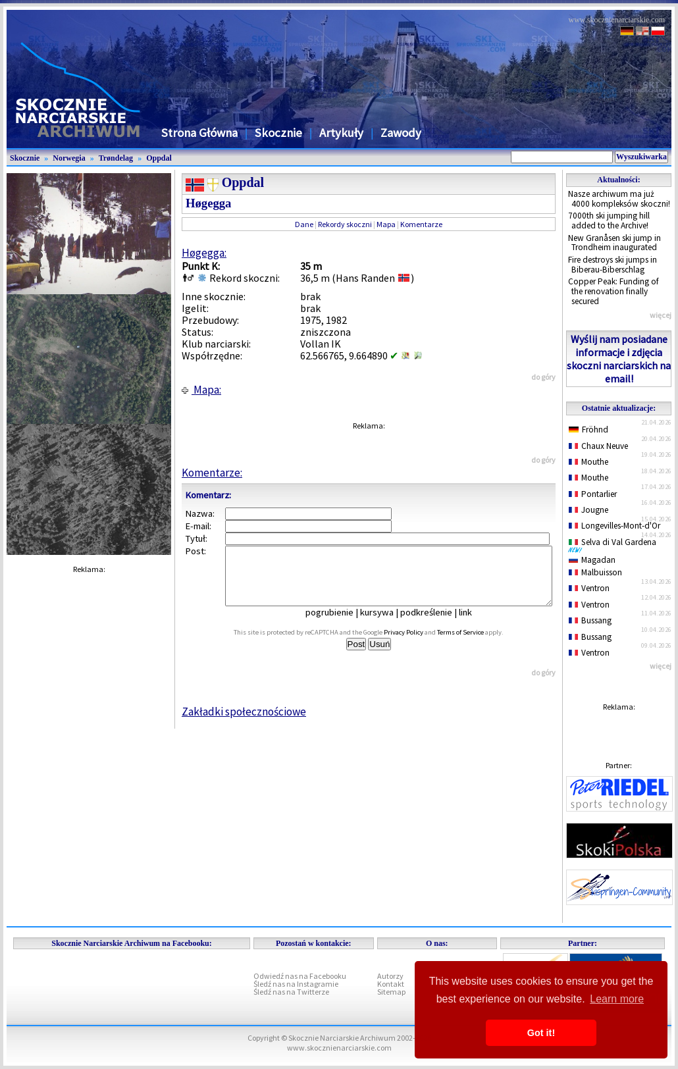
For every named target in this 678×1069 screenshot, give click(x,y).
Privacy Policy (418, 644)
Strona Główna (199, 132)
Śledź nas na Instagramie (295, 984)
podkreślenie (435, 624)
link (474, 624)
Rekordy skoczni (345, 224)
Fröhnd (588, 429)
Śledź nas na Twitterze (291, 992)
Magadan (592, 559)
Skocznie (278, 132)
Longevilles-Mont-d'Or (614, 525)
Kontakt (390, 984)
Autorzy (390, 976)
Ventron (589, 588)
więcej (660, 315)
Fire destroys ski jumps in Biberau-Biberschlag (612, 264)
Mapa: (201, 389)
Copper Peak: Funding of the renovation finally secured (613, 291)
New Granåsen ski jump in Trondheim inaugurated (614, 242)
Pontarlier (593, 494)
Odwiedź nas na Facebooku (299, 976)
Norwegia (69, 158)
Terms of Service (475, 644)
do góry (543, 377)
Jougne (588, 509)
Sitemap (391, 992)
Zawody (400, 132)
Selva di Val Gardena (614, 545)
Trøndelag (116, 158)
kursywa (386, 624)
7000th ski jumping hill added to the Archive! (609, 220)
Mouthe (588, 461)
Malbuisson (595, 572)
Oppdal (159, 158)
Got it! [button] (541, 1033)
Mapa (386, 224)
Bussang (590, 620)
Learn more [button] (617, 998)
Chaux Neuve (598, 446)
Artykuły (341, 132)
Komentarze (421, 224)
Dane (304, 224)
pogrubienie (339, 624)
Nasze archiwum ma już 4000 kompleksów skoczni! (619, 198)
